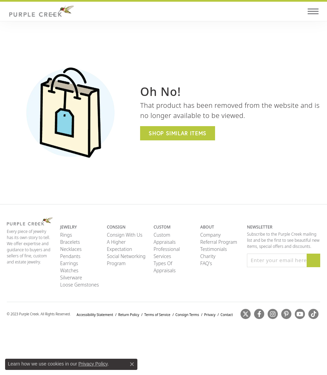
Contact (226, 314)
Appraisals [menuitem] (165, 242)
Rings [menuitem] (66, 235)
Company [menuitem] (210, 235)
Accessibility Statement (95, 314)
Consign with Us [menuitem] (124, 235)
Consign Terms (187, 314)
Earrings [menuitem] (69, 263)
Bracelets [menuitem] (70, 242)
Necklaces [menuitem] (70, 249)
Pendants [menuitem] (70, 256)
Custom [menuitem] (162, 235)
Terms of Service (157, 314)
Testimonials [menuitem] (213, 249)
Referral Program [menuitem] (218, 242)
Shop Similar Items (178, 133)
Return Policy (128, 314)
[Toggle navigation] (313, 11)
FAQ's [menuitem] (206, 263)
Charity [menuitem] (207, 256)
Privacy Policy (93, 364)
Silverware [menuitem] (71, 277)
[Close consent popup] (132, 364)
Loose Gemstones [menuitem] (79, 284)
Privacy (209, 314)
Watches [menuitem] (69, 270)
